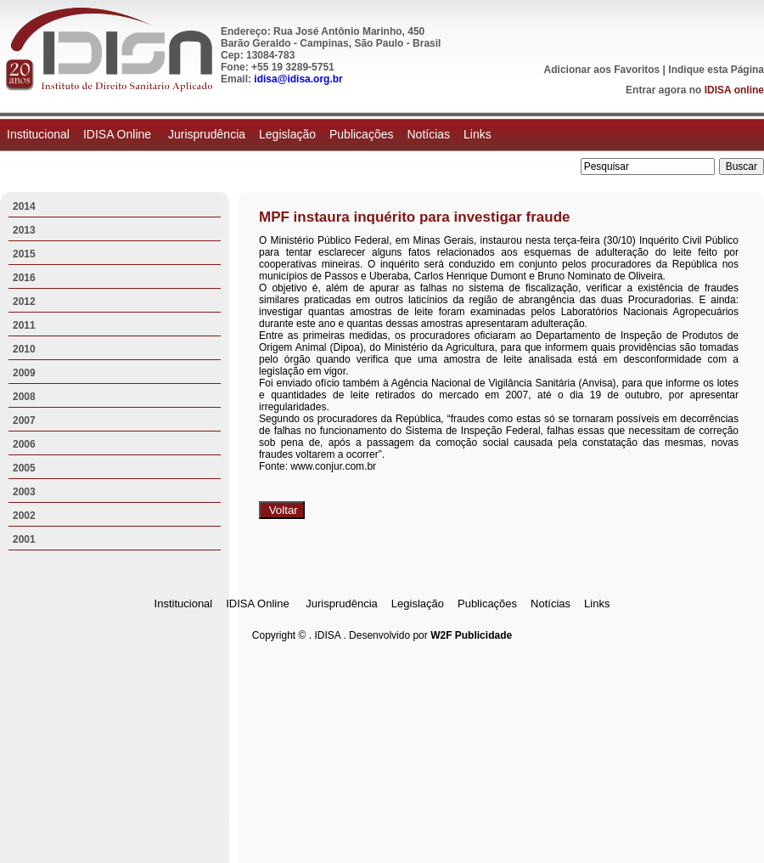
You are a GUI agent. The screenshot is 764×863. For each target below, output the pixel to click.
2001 (24, 539)
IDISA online (734, 90)
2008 (24, 397)
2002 (24, 516)
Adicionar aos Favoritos (602, 70)
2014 (24, 206)
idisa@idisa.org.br (298, 79)
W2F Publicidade (471, 635)
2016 (24, 278)
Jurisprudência (206, 134)
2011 (24, 325)
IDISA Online (118, 134)
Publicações (361, 134)
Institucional (38, 134)
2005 (24, 468)
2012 (24, 301)
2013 (24, 230)
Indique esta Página (716, 70)
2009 (24, 373)
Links (477, 134)
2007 (24, 420)
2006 (24, 444)
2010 (24, 349)
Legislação (287, 134)
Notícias (428, 134)
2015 (24, 254)
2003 (24, 492)
